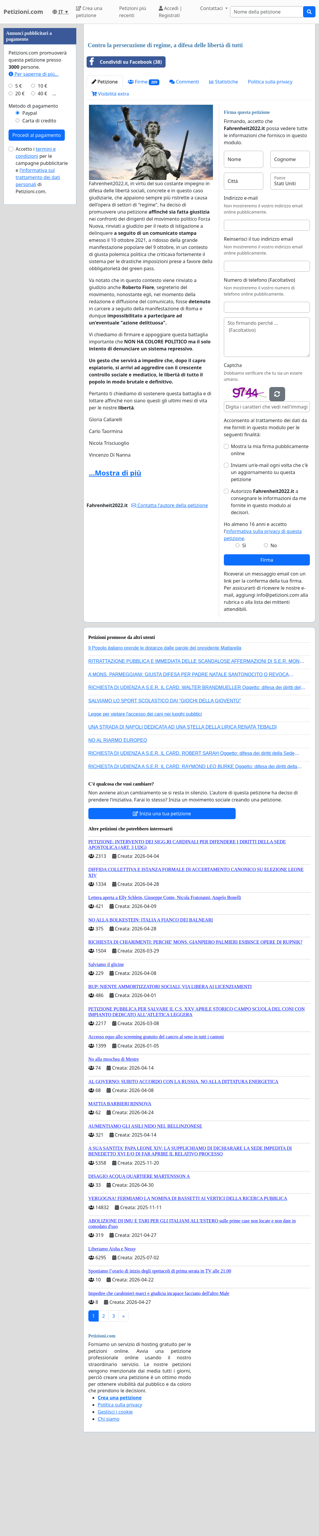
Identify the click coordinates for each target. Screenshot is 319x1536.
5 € (18, 263)
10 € (42, 263)
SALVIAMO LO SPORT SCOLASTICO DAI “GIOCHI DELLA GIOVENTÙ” (164, 783)
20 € (20, 270)
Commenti (184, 164)
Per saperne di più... (34, 251)
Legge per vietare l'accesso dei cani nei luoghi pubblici (145, 796)
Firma (266, 642)
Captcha (233, 448)
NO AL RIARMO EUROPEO (117, 822)
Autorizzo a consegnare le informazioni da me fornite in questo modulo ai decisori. (268, 584)
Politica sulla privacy (270, 164)
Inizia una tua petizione (162, 896)
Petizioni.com (23, 12)
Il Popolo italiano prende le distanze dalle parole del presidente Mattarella (164, 730)
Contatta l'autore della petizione (169, 588)
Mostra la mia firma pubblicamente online (270, 532)
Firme (144, 164)
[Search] (266, 11)
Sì (244, 628)
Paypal (29, 290)
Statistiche (223, 164)
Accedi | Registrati (170, 12)
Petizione (105, 164)
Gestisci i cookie (115, 1494)
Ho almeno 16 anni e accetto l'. (263, 614)
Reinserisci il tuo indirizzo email (258, 321)
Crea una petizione (89, 12)
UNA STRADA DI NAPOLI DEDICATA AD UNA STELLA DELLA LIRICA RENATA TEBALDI (182, 809)
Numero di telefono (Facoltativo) (259, 362)
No (273, 628)
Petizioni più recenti (132, 12)
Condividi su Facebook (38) (124, 144)
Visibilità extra (110, 176)
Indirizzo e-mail (241, 280)
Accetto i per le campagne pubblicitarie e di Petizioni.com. (42, 347)
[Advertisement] (199, 74)
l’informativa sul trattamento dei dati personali (38, 354)
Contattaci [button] (212, 8)
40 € (42, 270)
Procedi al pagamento (36, 312)
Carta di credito (39, 297)
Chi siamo (109, 1501)
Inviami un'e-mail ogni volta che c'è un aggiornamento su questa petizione (269, 555)
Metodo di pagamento (33, 283)
